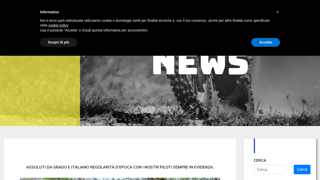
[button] (278, 12)
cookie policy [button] (58, 25)
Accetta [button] (265, 42)
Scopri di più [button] (58, 42)
